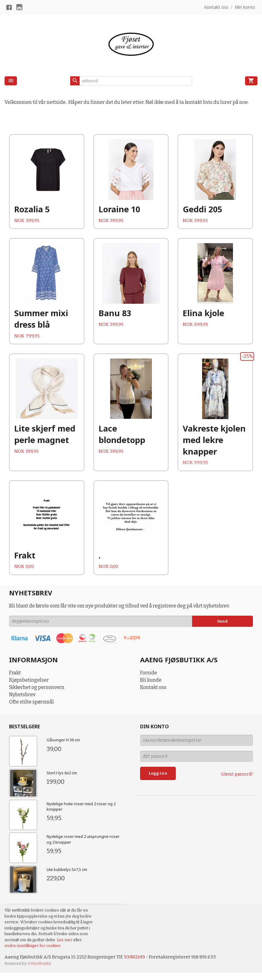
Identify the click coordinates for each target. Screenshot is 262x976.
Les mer (65, 943)
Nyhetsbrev (22, 698)
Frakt (15, 676)
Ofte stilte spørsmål (31, 705)
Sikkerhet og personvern (36, 690)
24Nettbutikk (39, 967)
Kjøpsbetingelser (29, 683)
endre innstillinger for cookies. (33, 949)
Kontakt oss (153, 690)
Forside (148, 676)
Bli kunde (151, 683)
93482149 (137, 960)
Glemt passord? (237, 777)
